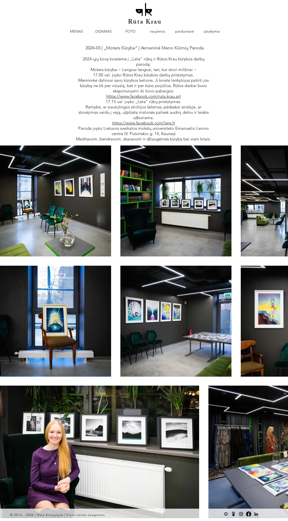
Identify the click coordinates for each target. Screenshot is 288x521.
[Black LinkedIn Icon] (256, 514)
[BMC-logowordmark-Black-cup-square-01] (233, 514)
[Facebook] (248, 514)
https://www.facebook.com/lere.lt (143, 123)
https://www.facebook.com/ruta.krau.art (143, 96)
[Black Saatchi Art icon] (225, 514)
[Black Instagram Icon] (241, 514)
